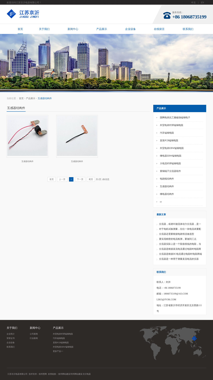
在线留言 (159, 29)
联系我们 (188, 29)
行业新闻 (34, 338)
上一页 (62, 179)
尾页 (91, 179)
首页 (20, 29)
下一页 (80, 179)
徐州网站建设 (64, 374)
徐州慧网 (43, 374)
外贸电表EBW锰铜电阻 (63, 347)
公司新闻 (34, 334)
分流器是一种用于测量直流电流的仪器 (179, 259)
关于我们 (44, 29)
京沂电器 (87, 374)
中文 (193, 2)
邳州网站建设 (76, 374)
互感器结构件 (45, 98)
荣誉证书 (11, 338)
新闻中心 (73, 29)
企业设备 (130, 29)
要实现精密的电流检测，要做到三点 (177, 239)
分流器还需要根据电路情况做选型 (176, 234)
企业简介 (11, 334)
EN (202, 2)
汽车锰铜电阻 (59, 338)
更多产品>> (58, 351)
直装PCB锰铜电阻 (61, 342)
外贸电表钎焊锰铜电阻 (63, 334)
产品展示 (101, 29)
